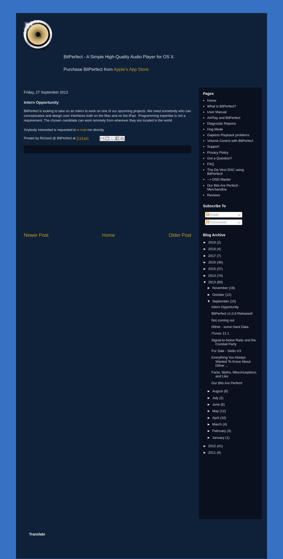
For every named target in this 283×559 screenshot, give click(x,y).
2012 (212, 446)
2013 (212, 282)
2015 (212, 269)
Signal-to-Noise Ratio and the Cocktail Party (233, 342)
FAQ (210, 164)
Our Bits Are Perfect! (226, 383)
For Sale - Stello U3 (226, 351)
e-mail (81, 130)
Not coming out (222, 320)
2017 (212, 256)
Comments (216, 222)
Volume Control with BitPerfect (230, 141)
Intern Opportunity (225, 307)
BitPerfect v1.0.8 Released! (232, 313)
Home (108, 235)
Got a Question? (219, 158)
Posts (212, 215)
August (218, 391)
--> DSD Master (219, 179)
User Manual (217, 112)
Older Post (180, 235)
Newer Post (36, 235)
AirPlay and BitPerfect (223, 118)
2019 (212, 242)
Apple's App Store (131, 69)
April (216, 418)
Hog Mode (215, 129)
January (218, 438)
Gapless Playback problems (228, 135)
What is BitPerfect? (221, 106)
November (220, 288)
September (221, 301)
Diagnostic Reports (221, 123)
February (219, 431)
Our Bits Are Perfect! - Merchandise (223, 187)
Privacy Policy (217, 152)
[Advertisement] (107, 192)
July (215, 398)
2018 (212, 249)
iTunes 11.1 (220, 333)
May (216, 411)
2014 (212, 276)
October (218, 295)
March (217, 424)
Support (213, 146)
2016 (212, 262)
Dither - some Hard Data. (230, 327)
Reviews (213, 195)
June (216, 404)
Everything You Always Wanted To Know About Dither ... (230, 361)
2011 (212, 452)
